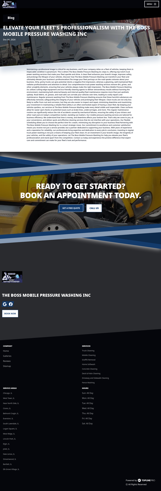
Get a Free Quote (71, 208)
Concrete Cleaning (89, 369)
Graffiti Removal (89, 360)
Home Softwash (88, 364)
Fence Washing (88, 382)
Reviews (7, 361)
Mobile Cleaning (89, 355)
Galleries (7, 356)
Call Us (94, 208)
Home (6, 350)
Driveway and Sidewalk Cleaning (95, 378)
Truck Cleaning (88, 350)
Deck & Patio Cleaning (91, 373)
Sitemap (7, 366)
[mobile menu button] (152, 4)
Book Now (10, 313)
